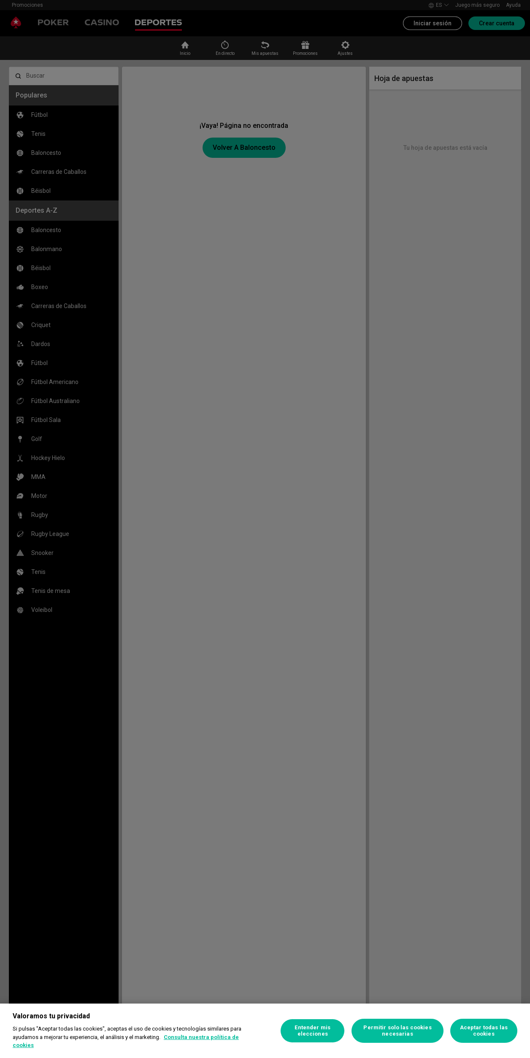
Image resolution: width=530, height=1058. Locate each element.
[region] (265, 1031)
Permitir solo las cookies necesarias (397, 1030)
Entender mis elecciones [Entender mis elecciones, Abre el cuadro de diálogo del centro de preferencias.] (312, 1030)
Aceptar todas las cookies (484, 1030)
